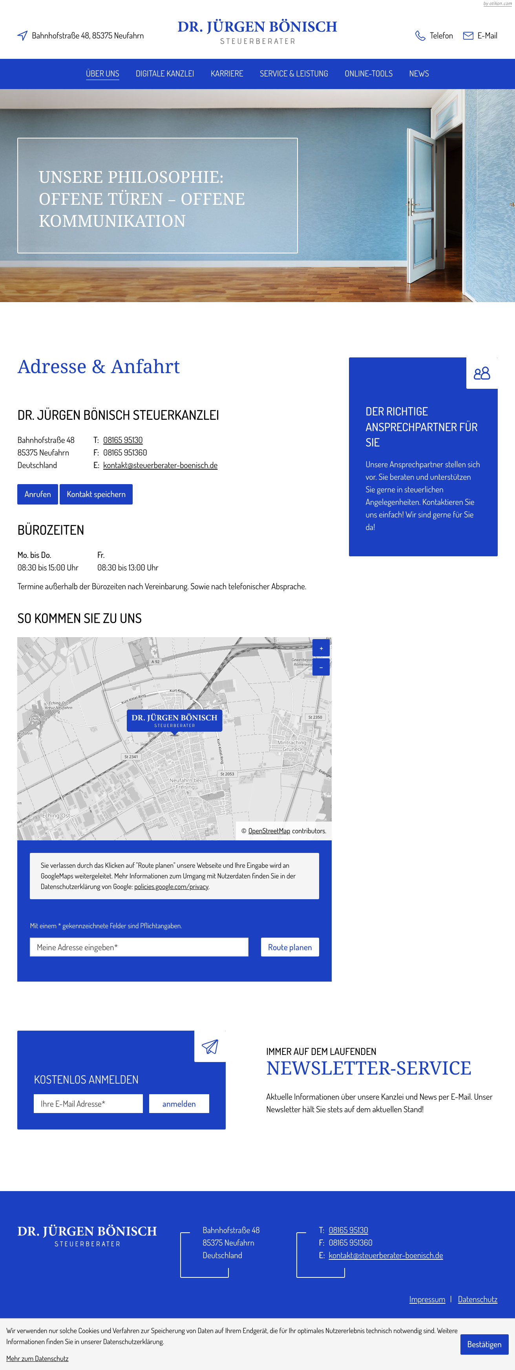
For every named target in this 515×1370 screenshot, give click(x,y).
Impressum (427, 1299)
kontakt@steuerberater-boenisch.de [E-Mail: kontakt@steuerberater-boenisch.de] (160, 465)
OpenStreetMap (269, 830)
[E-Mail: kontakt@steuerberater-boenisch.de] (480, 35)
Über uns (102, 73)
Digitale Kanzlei (165, 73)
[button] (434, 35)
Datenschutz (478, 1299)
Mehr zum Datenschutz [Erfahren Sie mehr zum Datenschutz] (37, 1358)
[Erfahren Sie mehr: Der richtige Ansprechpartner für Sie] (423, 456)
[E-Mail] (88, 1103)
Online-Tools (369, 73)
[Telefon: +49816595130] (348, 1230)
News (419, 73)
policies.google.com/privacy (171, 886)
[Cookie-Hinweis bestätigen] (484, 1344)
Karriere (227, 73)
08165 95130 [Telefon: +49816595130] (123, 440)
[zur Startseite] (257, 31)
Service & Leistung (294, 73)
